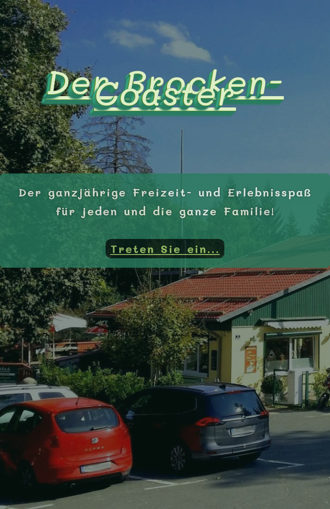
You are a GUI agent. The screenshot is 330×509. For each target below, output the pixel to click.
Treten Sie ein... (165, 248)
